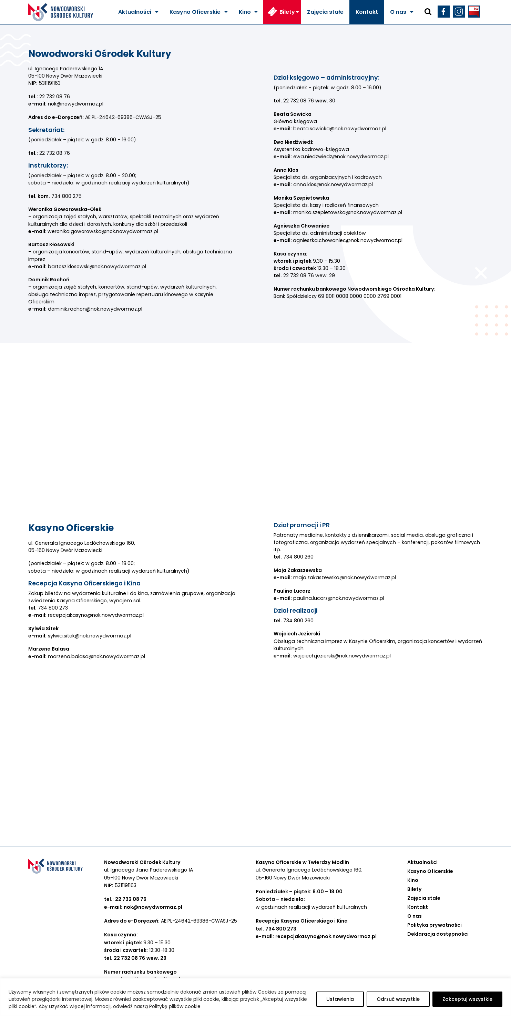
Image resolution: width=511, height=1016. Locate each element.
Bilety (287, 12)
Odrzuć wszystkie (398, 999)
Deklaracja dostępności (438, 934)
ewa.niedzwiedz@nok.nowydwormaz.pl (341, 156)
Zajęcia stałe (325, 12)
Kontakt (367, 12)
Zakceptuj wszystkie (467, 999)
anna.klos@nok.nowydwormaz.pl (333, 184)
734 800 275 (66, 196)
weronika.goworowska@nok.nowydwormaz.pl (103, 231)
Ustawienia (340, 999)
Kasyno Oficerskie (195, 12)
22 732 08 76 (54, 96)
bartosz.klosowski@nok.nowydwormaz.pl (97, 266)
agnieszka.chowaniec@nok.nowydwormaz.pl (347, 240)
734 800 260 (298, 556)
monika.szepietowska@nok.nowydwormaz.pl (347, 212)
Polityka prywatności (434, 925)
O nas (398, 12)
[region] (255, 997)
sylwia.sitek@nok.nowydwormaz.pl (89, 635)
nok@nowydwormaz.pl (75, 103)
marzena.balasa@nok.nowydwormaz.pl (96, 656)
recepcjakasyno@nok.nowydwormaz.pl (96, 615)
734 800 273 (52, 607)
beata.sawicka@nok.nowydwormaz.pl (339, 128)
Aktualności (134, 12)
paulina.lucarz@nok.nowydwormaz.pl (338, 598)
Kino (245, 12)
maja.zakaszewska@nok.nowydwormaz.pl (344, 577)
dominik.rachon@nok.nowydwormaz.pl (95, 308)
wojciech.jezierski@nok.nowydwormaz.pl (342, 655)
